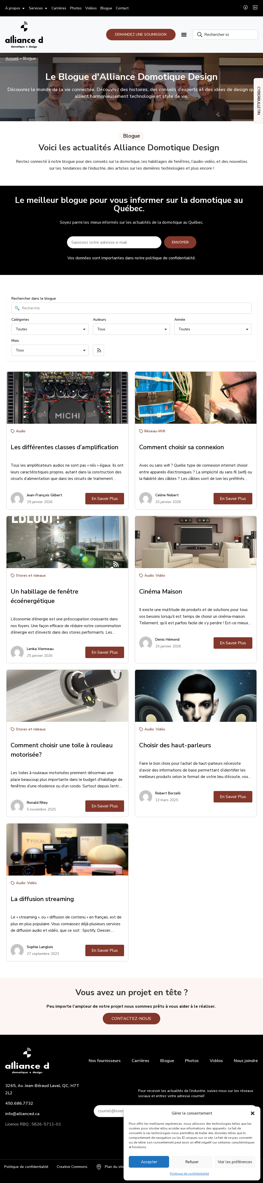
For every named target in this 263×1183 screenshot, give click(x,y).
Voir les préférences (235, 1162)
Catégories (20, 963)
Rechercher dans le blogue (33, 942)
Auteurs (99, 963)
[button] (252, 1113)
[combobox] (225, 35)
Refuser (191, 1162)
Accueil (12, 58)
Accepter (149, 1162)
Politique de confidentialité (189, 1174)
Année (179, 963)
